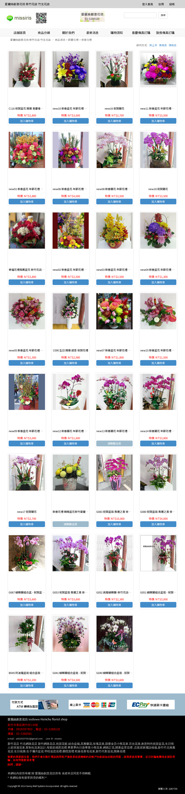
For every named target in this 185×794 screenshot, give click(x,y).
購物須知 (117, 32)
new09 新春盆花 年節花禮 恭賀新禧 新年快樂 (36, 431)
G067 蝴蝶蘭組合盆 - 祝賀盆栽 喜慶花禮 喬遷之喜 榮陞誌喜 (44, 592)
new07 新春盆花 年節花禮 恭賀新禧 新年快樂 (123, 350)
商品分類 (44, 32)
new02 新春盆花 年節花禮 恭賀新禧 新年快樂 (79, 269)
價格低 (173, 45)
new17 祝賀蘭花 (27, 512)
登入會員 (147, 4)
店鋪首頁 (20, 32)
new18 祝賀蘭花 (158, 189)
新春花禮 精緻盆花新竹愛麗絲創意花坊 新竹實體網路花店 (87, 512)
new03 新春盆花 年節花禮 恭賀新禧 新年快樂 (123, 269)
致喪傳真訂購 (165, 32)
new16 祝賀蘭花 (114, 108)
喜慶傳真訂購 (141, 32)
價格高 (163, 45)
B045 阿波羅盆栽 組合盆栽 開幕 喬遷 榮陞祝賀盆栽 (39, 673)
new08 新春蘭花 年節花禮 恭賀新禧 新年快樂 (123, 189)
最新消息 (92, 32)
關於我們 (68, 32)
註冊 (161, 4)
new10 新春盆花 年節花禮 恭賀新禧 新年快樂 (79, 108)
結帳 (172, 4)
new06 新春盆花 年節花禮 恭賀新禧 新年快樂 (79, 189)
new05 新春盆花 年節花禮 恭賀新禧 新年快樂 (36, 350)
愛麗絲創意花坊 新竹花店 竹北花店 (27, 4)
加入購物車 (27, 121)
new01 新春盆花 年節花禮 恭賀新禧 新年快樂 (36, 189)
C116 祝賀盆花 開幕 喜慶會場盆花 (29, 108)
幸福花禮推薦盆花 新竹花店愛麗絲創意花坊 (35, 269)
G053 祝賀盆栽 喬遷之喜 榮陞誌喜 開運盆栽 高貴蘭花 (84, 592)
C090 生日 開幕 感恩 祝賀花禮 (70, 350)
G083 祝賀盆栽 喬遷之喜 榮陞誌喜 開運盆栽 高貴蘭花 (127, 512)
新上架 (153, 45)
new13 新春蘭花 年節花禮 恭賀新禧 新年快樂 (123, 431)
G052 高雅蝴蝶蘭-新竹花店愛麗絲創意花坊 (121, 592)
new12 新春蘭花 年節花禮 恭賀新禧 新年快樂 (79, 431)
